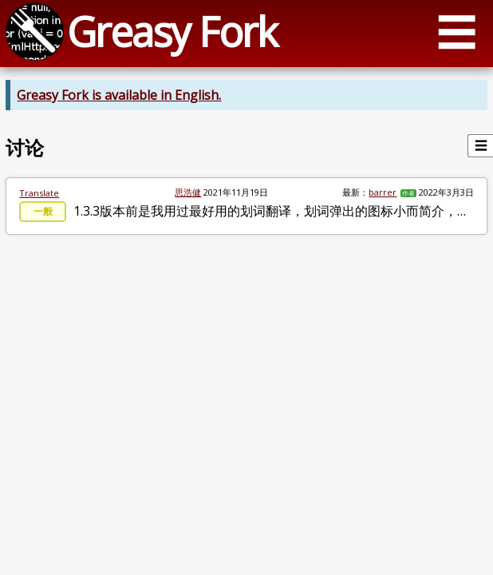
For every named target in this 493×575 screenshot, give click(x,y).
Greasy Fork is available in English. (119, 95)
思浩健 (188, 192)
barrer (382, 192)
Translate (39, 193)
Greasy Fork (172, 31)
